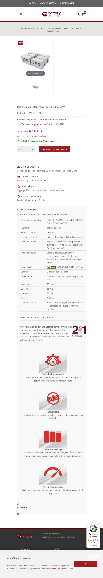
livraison (42, 136)
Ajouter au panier (55, 149)
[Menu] (98, 525)
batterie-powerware (51, 28)
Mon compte (67, 3)
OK (86, 564)
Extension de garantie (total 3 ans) (37, 124)
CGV (57, 549)
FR (32, 3)
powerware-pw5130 (73, 28)
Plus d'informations (49, 568)
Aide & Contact (48, 3)
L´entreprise (24, 549)
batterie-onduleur (29, 28)
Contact (50, 232)
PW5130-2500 (53, 31)
